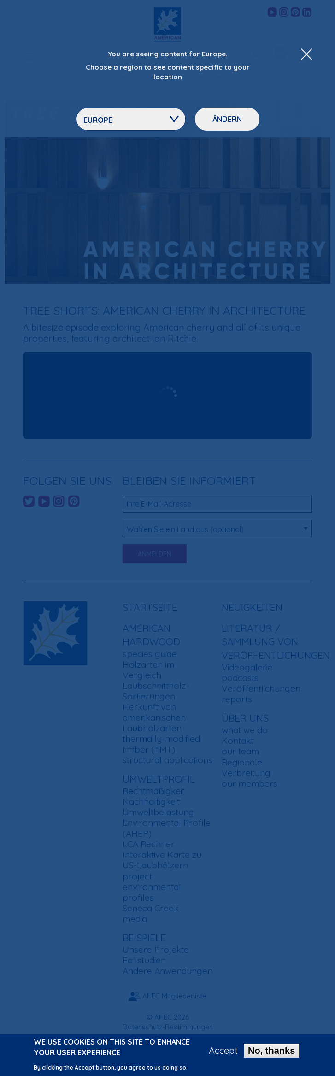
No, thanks (271, 1051)
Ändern (227, 119)
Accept (223, 1050)
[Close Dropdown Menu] (306, 55)
